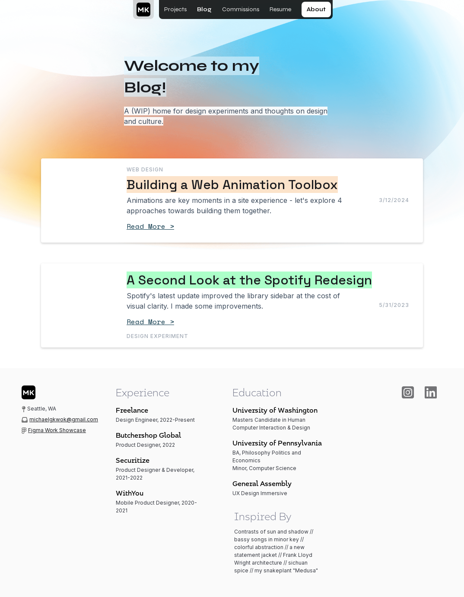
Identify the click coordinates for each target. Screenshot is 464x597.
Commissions (240, 9)
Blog (204, 9)
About (316, 9)
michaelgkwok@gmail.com (63, 419)
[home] (142, 9)
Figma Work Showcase (57, 430)
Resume (280, 9)
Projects (175, 9)
